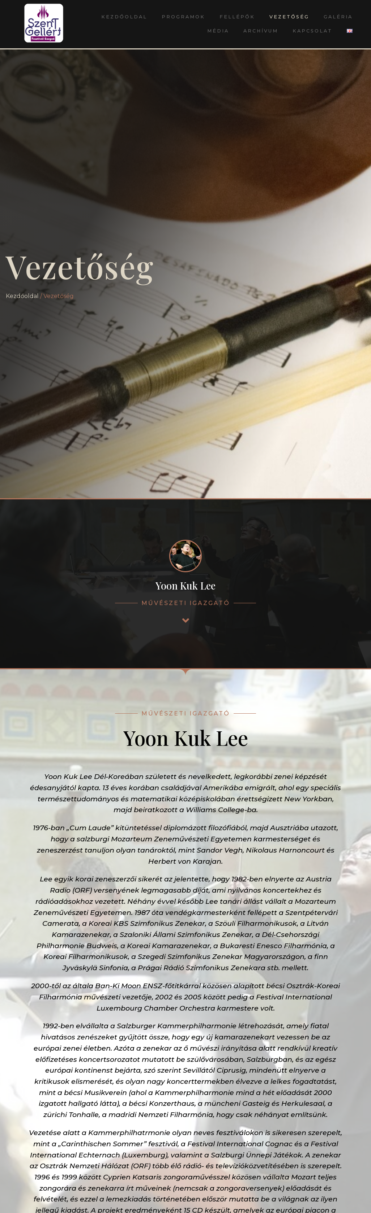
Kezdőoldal (124, 16)
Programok (183, 16)
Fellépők (237, 16)
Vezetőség (289, 16)
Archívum (260, 31)
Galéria (338, 16)
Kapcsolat (312, 31)
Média (218, 31)
